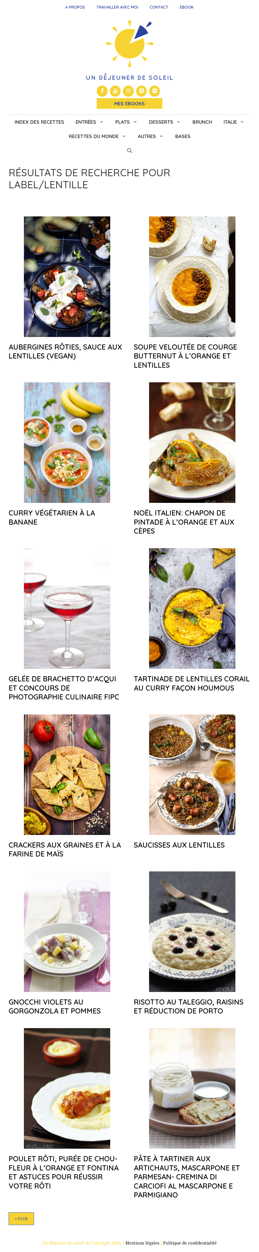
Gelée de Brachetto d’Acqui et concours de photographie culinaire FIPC (64, 687)
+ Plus (21, 1218)
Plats (129, 122)
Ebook (187, 7)
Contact (159, 7)
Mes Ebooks (129, 103)
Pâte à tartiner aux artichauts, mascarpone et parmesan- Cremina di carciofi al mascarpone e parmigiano (187, 1176)
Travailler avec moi (117, 7)
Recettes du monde (100, 136)
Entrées (93, 122)
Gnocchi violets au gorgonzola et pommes (55, 1006)
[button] (129, 151)
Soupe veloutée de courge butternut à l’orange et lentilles (185, 355)
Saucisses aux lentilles (179, 844)
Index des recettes (39, 122)
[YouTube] (115, 91)
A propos (75, 7)
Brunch (202, 122)
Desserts (168, 122)
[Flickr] (154, 91)
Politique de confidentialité (190, 1243)
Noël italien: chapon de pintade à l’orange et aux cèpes (184, 521)
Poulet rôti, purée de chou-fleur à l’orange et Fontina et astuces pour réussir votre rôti (64, 1172)
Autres (154, 136)
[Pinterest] (141, 91)
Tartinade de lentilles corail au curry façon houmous (192, 683)
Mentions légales (142, 1243)
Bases (183, 136)
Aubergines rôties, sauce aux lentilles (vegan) (65, 351)
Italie (237, 122)
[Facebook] (102, 91)
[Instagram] (128, 91)
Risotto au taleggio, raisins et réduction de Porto (188, 1006)
